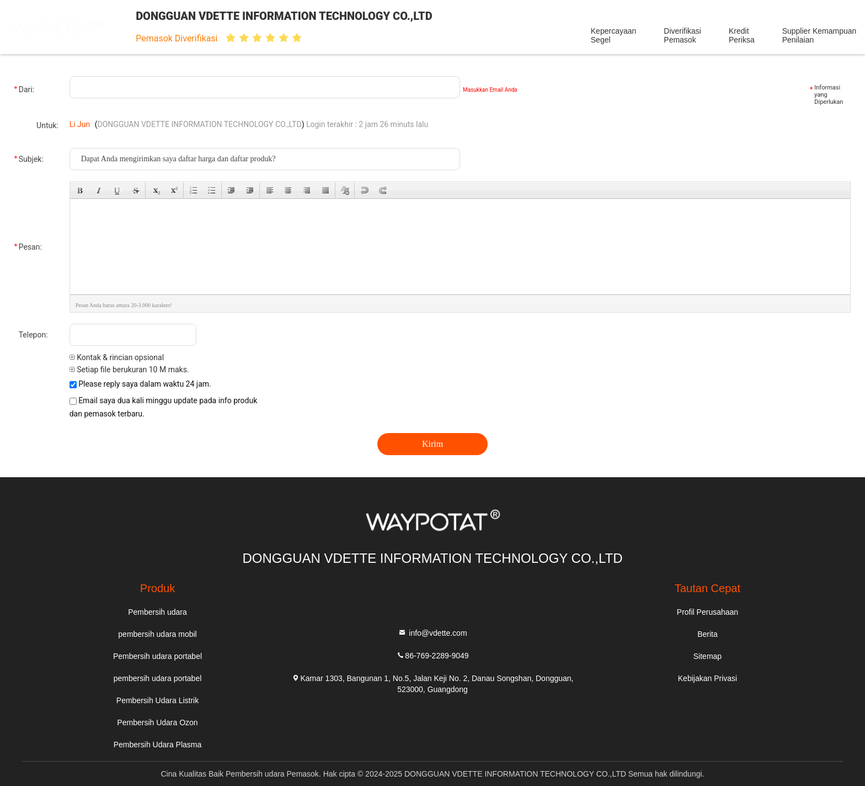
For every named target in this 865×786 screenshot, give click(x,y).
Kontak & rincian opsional (117, 357)
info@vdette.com (432, 632)
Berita (707, 634)
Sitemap (707, 656)
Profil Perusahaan (707, 612)
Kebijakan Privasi (707, 678)
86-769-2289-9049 (432, 655)
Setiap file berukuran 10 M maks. (129, 369)
